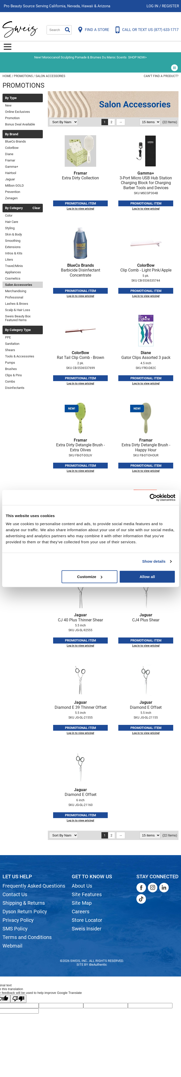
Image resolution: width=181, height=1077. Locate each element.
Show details (154, 561)
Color (8, 215)
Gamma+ (11, 167)
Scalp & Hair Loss (17, 310)
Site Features (87, 894)
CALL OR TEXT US (150, 29)
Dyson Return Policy (25, 911)
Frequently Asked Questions (34, 886)
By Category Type (18, 330)
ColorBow (12, 148)
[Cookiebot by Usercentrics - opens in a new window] (153, 497)
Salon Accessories (18, 285)
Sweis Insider (86, 929)
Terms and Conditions (27, 937)
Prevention (12, 192)
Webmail (12, 946)
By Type (11, 98)
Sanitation (12, 344)
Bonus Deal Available (20, 124)
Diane (9, 154)
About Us (82, 886)
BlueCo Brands (15, 141)
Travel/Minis (14, 266)
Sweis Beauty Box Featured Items (17, 318)
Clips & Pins (13, 375)
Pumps (10, 362)
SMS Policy (15, 929)
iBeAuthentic (98, 964)
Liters (9, 259)
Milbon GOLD (14, 185)
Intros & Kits (13, 253)
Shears (10, 350)
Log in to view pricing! (80, 208)
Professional (14, 297)
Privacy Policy (18, 920)
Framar (10, 160)
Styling (10, 228)
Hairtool (10, 173)
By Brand (11, 134)
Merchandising (15, 291)
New (8, 105)
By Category (14, 208)
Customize (89, 577)
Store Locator (87, 920)
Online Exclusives (17, 112)
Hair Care (11, 222)
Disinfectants (14, 388)
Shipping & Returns (24, 903)
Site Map (82, 903)
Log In (153, 6)
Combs (10, 381)
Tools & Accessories (19, 356)
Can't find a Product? (161, 76)
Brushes (11, 369)
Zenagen (11, 198)
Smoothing (12, 241)
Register (170, 6)
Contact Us (15, 894)
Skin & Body (13, 234)
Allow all (147, 577)
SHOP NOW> (137, 57)
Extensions (13, 247)
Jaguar (10, 179)
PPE (8, 337)
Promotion (12, 118)
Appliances (13, 272)
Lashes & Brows (16, 304)
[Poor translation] (18, 999)
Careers (80, 911)
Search (67, 29)
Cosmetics (12, 278)
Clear (36, 208)
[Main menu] (7, 46)
